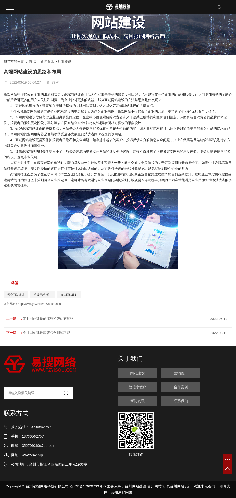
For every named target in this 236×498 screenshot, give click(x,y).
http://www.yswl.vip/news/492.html (39, 304)
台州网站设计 (180, 486)
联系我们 (181, 401)
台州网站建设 (135, 486)
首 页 (33, 61)
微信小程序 (138, 387)
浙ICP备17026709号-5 (88, 486)
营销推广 (181, 373)
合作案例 (181, 387)
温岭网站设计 (42, 294)
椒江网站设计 (69, 294)
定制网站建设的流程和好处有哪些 (48, 318)
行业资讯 (64, 61)
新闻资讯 (47, 61)
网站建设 (137, 373)
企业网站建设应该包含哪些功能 (46, 333)
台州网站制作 (158, 486)
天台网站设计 (15, 294)
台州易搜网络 (121, 492)
